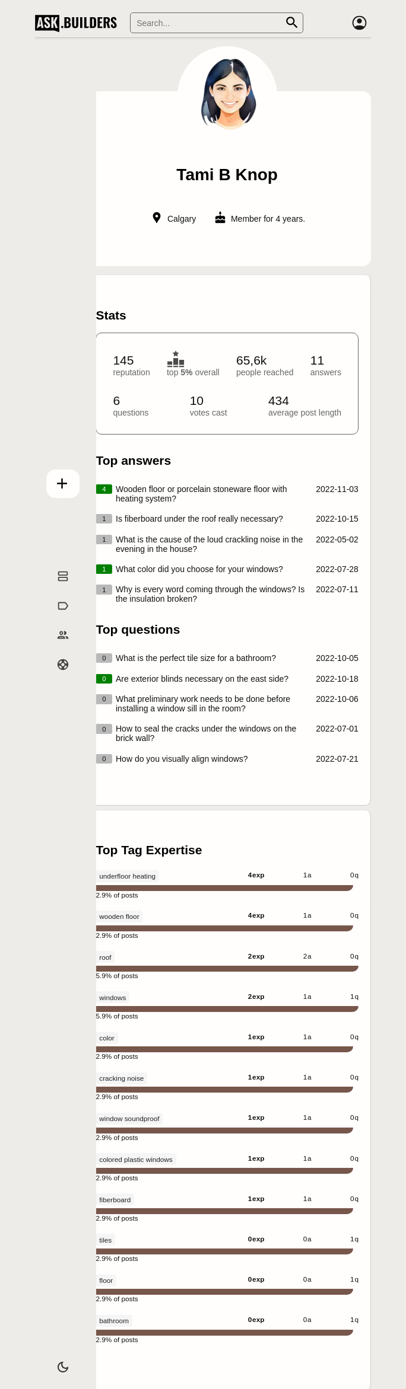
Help (55, 677)
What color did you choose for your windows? (199, 569)
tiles (105, 1240)
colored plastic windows (135, 1159)
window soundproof (129, 1118)
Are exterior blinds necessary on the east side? (202, 679)
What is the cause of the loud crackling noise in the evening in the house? (209, 544)
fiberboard (115, 1199)
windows (112, 997)
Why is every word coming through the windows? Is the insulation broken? (210, 594)
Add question (55, 480)
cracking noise (121, 1078)
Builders (55, 647)
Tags (55, 617)
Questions (56, 588)
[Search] (216, 22)
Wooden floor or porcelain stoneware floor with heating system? (201, 493)
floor (106, 1280)
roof (105, 957)
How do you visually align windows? (182, 759)
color (106, 1038)
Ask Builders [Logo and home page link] (78, 23)
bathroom (114, 1320)
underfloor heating (127, 876)
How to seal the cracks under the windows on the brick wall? (206, 733)
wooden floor (119, 916)
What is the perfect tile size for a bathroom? (196, 658)
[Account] (359, 23)
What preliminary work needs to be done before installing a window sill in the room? (203, 703)
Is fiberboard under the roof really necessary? (199, 518)
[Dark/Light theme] (55, 1361)
